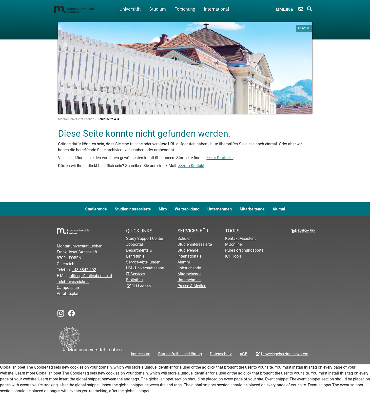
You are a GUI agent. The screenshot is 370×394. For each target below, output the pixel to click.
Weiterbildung (187, 209)
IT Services (135, 274)
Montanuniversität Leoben (76, 119)
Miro (163, 209)
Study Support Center (144, 238)
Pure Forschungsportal (245, 250)
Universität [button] (130, 9)
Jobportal (134, 244)
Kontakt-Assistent (240, 238)
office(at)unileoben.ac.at (91, 275)
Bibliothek (134, 280)
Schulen (184, 238)
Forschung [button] (185, 9)
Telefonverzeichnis (73, 281)
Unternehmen (219, 209)
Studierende (96, 209)
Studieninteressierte (133, 209)
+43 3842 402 (84, 269)
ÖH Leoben (141, 286)
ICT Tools (233, 256)
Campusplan (68, 287)
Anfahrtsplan (68, 293)
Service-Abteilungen (143, 262)
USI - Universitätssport (145, 268)
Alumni (279, 209)
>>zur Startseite (220, 157)
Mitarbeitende (252, 209)
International (216, 9)
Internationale (189, 256)
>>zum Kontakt (191, 165)
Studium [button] (157, 9)
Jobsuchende (189, 268)
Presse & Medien (191, 285)
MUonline (233, 244)
